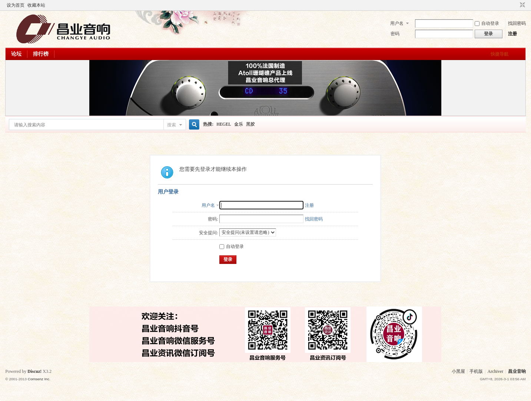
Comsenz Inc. (39, 379)
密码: (213, 219)
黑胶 (250, 124)
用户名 (397, 23)
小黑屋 (458, 371)
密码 (395, 33)
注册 (512, 33)
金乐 (238, 124)
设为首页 (15, 5)
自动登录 (487, 23)
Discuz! (34, 371)
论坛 (16, 54)
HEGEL (223, 124)
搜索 (171, 124)
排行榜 (41, 54)
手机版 (476, 371)
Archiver (496, 371)
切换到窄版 (521, 5)
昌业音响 (517, 371)
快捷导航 (499, 54)
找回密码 (517, 23)
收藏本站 (36, 5)
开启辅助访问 (515, 5)
